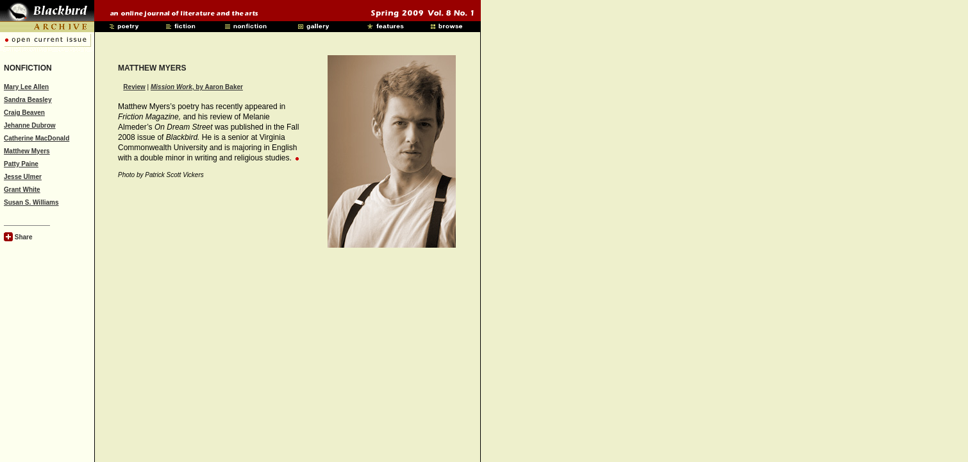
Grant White (22, 189)
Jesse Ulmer (23, 176)
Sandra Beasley (28, 99)
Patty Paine (21, 163)
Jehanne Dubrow (30, 125)
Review (134, 86)
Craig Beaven (24, 112)
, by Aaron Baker (197, 86)
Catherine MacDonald (36, 138)
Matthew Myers (27, 151)
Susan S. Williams (31, 202)
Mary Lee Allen (26, 86)
